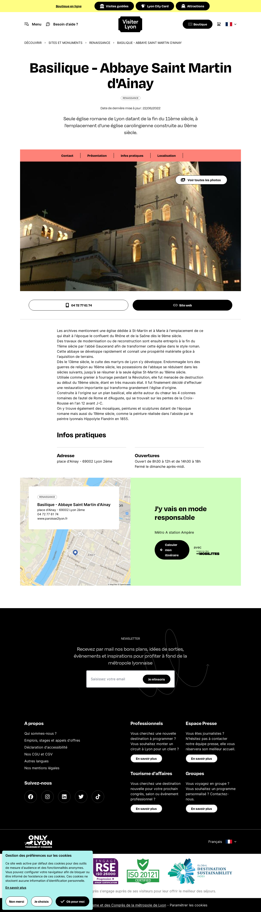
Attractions (192, 6)
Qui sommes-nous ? (40, 733)
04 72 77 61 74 (78, 305)
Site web (182, 305)
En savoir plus (146, 758)
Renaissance (99, 42)
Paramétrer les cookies (188, 905)
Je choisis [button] (42, 901)
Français (222, 841)
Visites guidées (114, 6)
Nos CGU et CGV (38, 754)
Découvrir (33, 42)
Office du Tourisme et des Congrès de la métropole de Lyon (117, 905)
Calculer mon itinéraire (169, 549)
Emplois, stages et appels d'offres (52, 740)
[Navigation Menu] (32, 24)
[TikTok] (98, 796)
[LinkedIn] (64, 796)
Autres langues (36, 761)
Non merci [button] (16, 901)
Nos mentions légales (41, 768)
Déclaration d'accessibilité (45, 747)
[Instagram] (47, 796)
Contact (67, 155)
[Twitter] (81, 796)
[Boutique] (196, 24)
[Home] (130, 24)
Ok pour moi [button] (72, 901)
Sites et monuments (65, 42)
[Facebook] (30, 796)
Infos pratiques (132, 155)
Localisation (166, 155)
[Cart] (219, 24)
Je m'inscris (156, 679)
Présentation (97, 155)
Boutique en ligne (69, 6)
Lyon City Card (155, 6)
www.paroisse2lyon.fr (52, 518)
